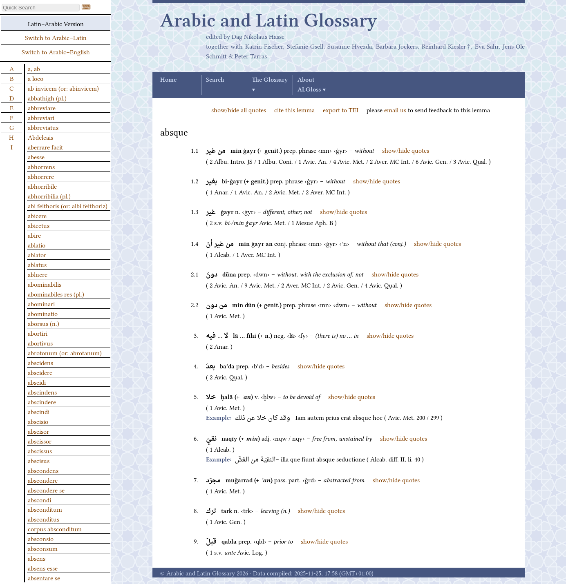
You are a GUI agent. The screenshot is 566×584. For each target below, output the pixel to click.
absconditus (43, 518)
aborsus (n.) (43, 323)
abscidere (40, 372)
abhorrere (41, 176)
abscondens (43, 470)
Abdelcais (40, 136)
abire (34, 234)
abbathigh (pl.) (47, 97)
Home (168, 80)
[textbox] (41, 7)
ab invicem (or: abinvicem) (63, 87)
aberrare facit (45, 146)
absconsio (41, 538)
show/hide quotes (405, 149)
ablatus (37, 264)
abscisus (38, 460)
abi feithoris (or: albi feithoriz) (67, 205)
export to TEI (340, 109)
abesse (36, 156)
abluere (37, 274)
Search (215, 80)
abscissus (40, 450)
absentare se (44, 577)
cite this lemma (294, 109)
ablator (37, 254)
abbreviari (41, 117)
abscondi (39, 499)
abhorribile (42, 185)
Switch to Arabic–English (56, 51)
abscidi (37, 381)
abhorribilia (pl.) (49, 195)
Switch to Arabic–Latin (56, 37)
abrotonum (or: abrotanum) (65, 352)
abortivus (40, 342)
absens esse (43, 567)
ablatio (36, 244)
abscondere (43, 479)
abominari (41, 303)
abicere (37, 215)
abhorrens (41, 166)
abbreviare (42, 107)
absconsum (43, 548)
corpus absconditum (55, 528)
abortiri (37, 332)
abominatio (43, 313)
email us (395, 109)
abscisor (38, 430)
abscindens (42, 391)
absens (36, 557)
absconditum (45, 508)
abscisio (38, 421)
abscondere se (46, 489)
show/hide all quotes (238, 109)
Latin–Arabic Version (56, 23)
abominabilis (44, 283)
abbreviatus (43, 127)
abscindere (42, 401)
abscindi (38, 411)
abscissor (39, 440)
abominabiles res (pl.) (56, 293)
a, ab (34, 68)
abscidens (40, 362)
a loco (35, 78)
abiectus (38, 225)
